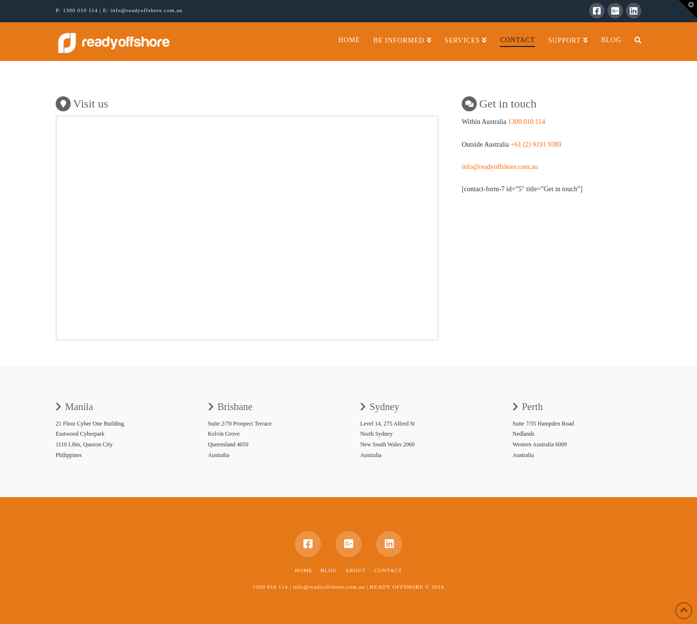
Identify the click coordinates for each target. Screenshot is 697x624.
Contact (388, 570)
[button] (688, 9)
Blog (328, 570)
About (355, 570)
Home (303, 570)
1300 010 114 (81, 10)
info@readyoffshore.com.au (146, 10)
